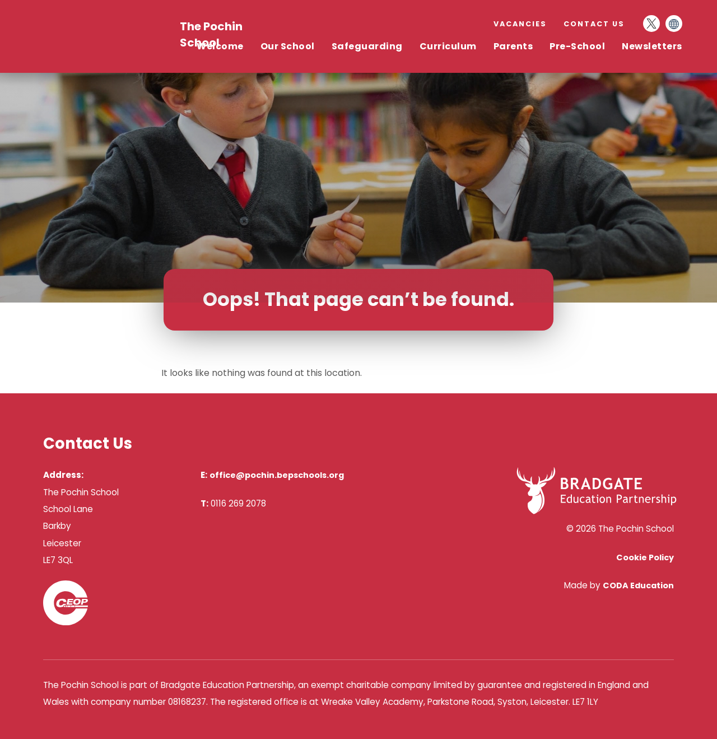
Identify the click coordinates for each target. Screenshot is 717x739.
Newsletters (652, 46)
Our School (287, 46)
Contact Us (594, 24)
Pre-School (577, 46)
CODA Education (638, 585)
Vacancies (520, 24)
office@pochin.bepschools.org (276, 475)
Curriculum (448, 46)
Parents (513, 46)
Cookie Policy (645, 557)
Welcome (220, 46)
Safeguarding (367, 46)
